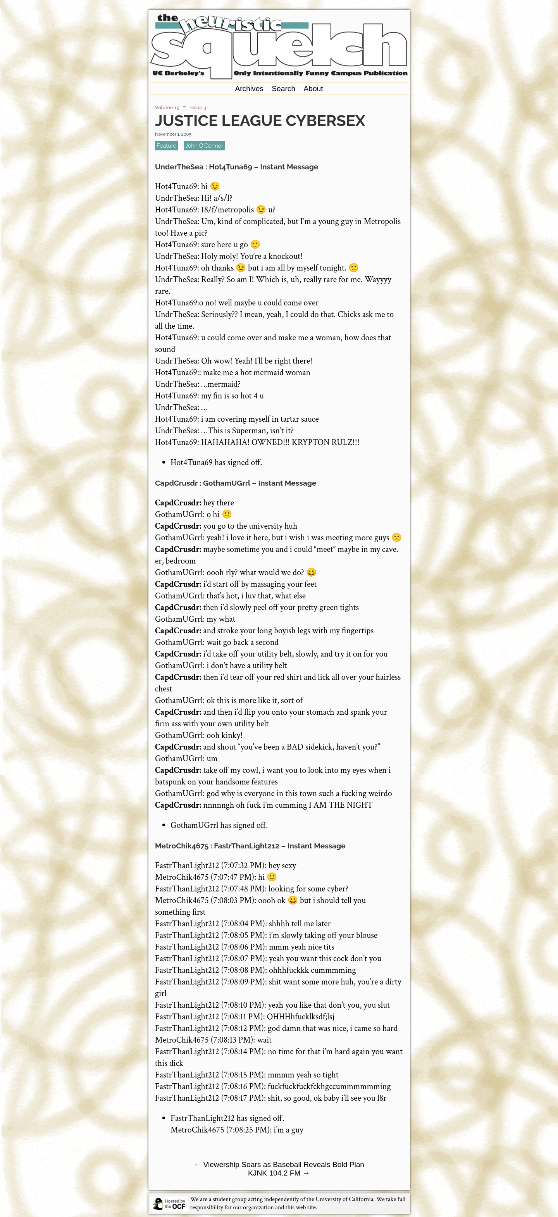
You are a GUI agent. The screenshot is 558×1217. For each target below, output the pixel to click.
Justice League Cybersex (260, 120)
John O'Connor (204, 145)
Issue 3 (198, 107)
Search (283, 88)
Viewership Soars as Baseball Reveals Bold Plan (279, 1164)
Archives (249, 88)
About (313, 88)
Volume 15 (167, 107)
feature (166, 145)
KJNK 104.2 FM (279, 1173)
